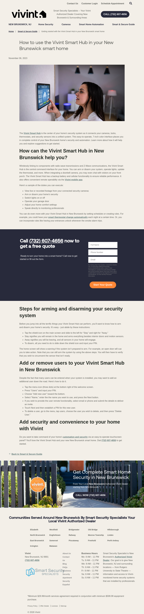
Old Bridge (93, 530)
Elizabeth (34, 530)
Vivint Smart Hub (32, 133)
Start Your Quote (102, 284)
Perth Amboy (113, 540)
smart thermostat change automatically (68, 217)
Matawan (53, 546)
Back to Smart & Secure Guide (25, 454)
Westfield (53, 530)
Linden (110, 535)
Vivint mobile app (73, 180)
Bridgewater (74, 530)
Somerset (53, 540)
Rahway (72, 535)
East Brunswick (37, 540)
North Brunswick (37, 535)
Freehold (92, 540)
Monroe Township (96, 535)
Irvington (34, 546)
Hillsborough (113, 530)
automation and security (75, 437)
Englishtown (54, 535)
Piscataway (74, 540)
